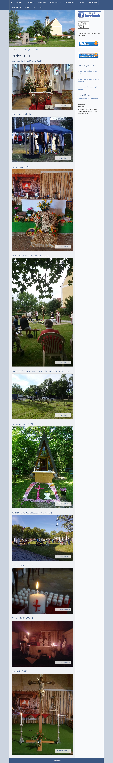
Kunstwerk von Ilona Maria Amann (88, 98)
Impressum (57, 760)
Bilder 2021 (36, 50)
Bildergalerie (28, 50)
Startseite (21, 50)
